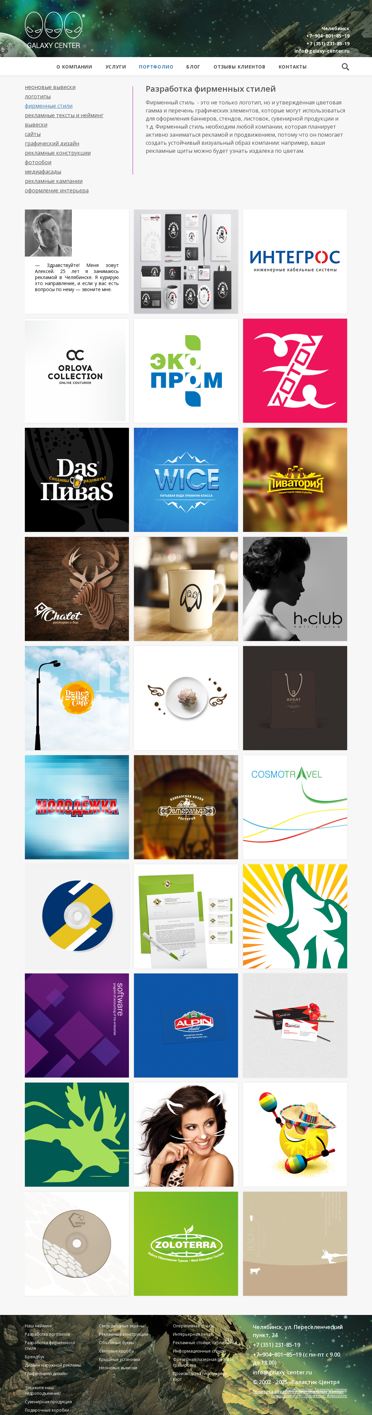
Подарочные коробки (47, 1410)
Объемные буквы (116, 1342)
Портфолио (156, 66)
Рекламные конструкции (58, 152)
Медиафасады (43, 171)
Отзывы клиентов (240, 66)
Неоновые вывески (50, 87)
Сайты (33, 134)
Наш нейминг (39, 1326)
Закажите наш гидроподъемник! (43, 1390)
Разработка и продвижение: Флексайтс (309, 1396)
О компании (74, 66)
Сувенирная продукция (48, 1402)
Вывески (36, 124)
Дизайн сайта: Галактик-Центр (316, 1390)
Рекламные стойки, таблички (202, 1342)
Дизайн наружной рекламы (53, 1365)
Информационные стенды (199, 1351)
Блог (193, 66)
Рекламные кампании (54, 181)
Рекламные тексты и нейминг (64, 115)
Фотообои (38, 162)
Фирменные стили (49, 105)
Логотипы (38, 96)
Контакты (293, 66)
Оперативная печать (193, 1326)
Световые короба (116, 1351)
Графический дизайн (52, 143)
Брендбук (34, 1357)
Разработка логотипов (47, 1334)
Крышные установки (119, 1359)
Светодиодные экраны (121, 1326)
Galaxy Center (55, 30)
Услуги (115, 66)
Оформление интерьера (57, 190)
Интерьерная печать (194, 1334)
